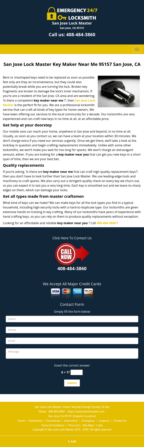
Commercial (53, 420)
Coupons (104, 420)
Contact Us (119, 420)
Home (21, 420)
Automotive (71, 420)
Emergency (88, 420)
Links (99, 425)
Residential (35, 420)
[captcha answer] (76, 372)
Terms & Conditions (53, 425)
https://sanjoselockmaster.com (85, 411)
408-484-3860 (80, 34)
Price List (73, 425)
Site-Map (88, 425)
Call (72, 441)
